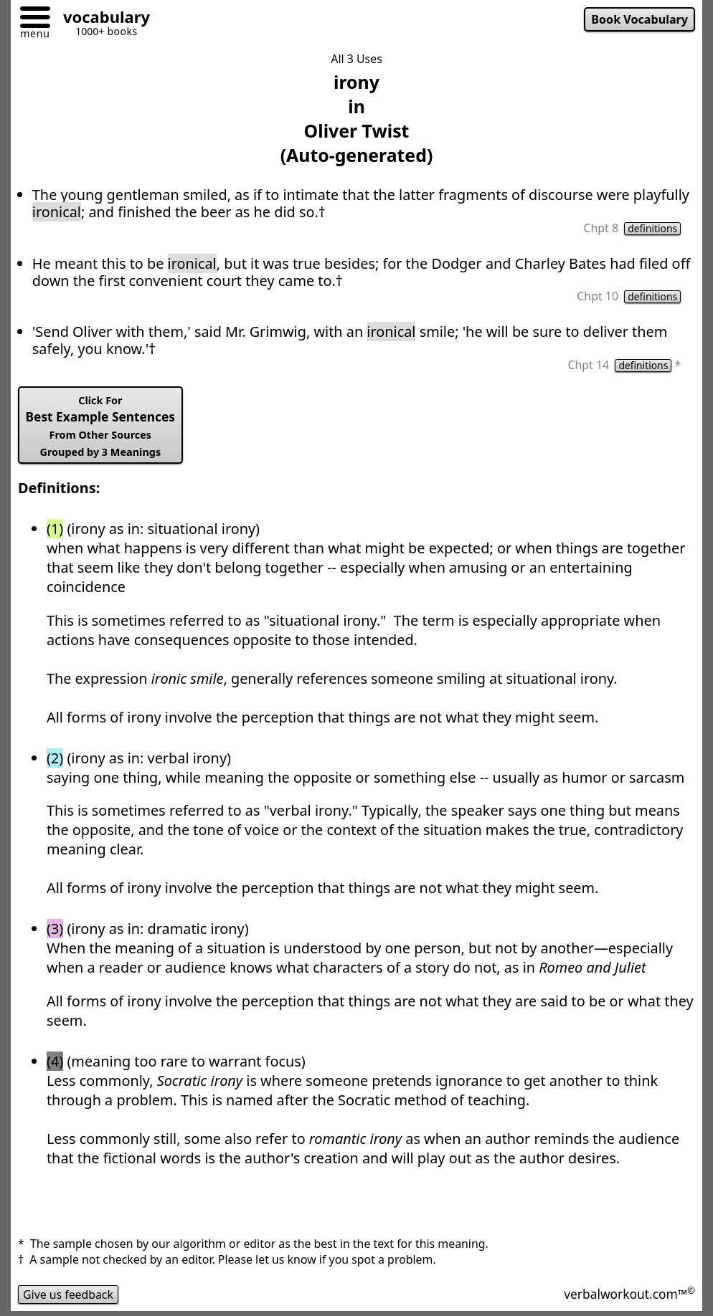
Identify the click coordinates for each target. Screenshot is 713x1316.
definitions (652, 228)
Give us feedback (68, 1294)
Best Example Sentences (101, 426)
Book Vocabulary (639, 19)
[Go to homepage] (101, 19)
